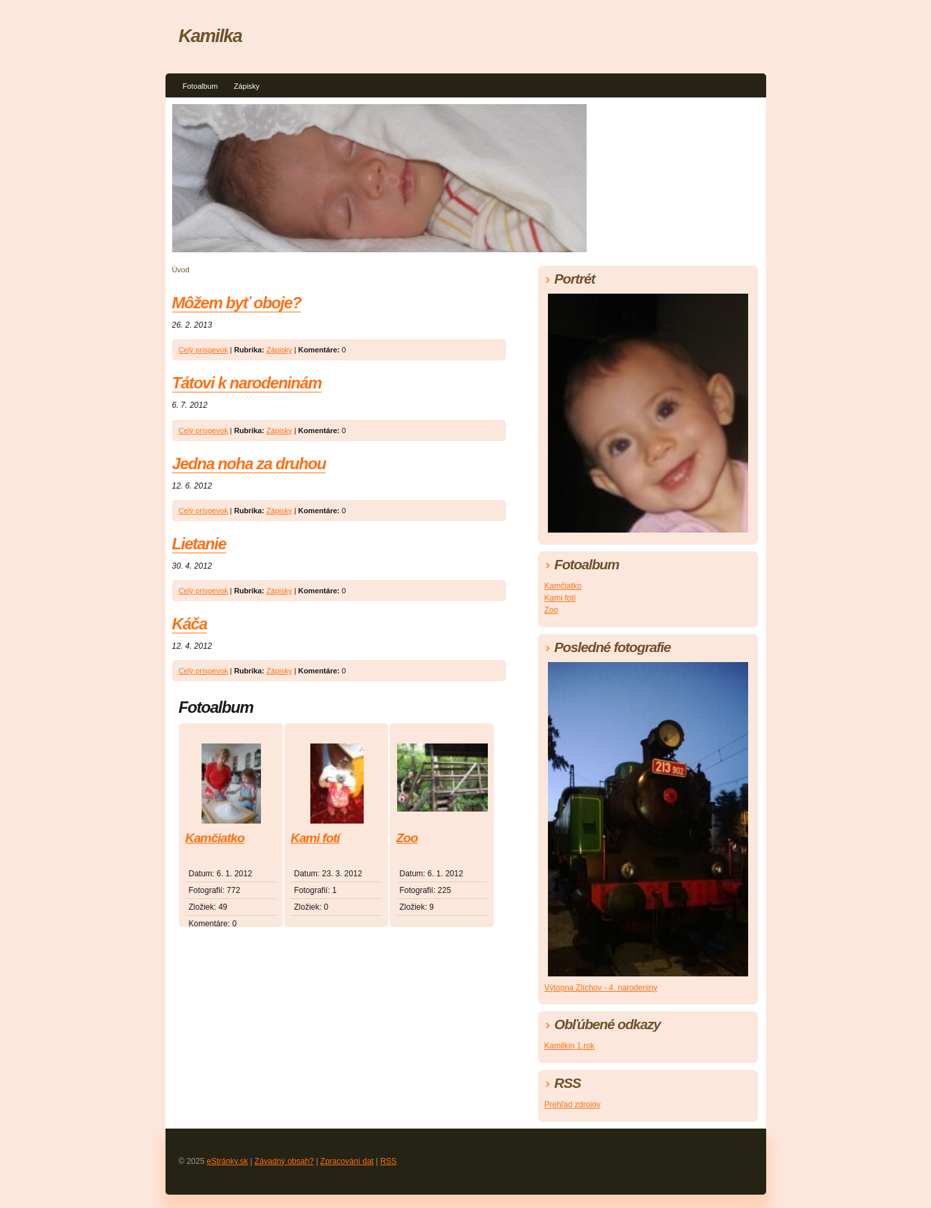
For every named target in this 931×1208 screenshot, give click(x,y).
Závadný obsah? (284, 1161)
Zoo (407, 838)
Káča (190, 624)
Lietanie (199, 544)
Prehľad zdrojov (573, 1104)
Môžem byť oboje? (237, 303)
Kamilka (210, 35)
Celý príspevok (203, 350)
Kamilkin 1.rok (570, 1045)
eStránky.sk (227, 1161)
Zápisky (247, 86)
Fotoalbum (200, 86)
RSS (388, 1161)
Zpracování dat (347, 1161)
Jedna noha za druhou (249, 464)
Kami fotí (315, 838)
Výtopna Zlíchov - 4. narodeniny (601, 987)
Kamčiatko (215, 838)
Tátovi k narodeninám (247, 383)
